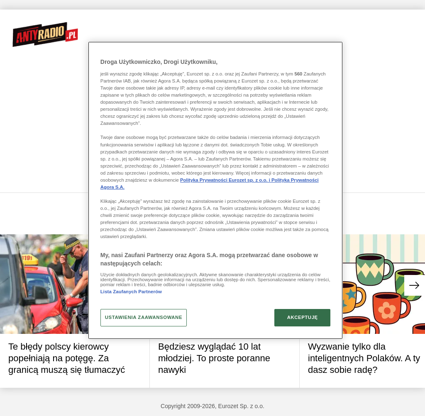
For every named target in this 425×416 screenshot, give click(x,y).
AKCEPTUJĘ (302, 317)
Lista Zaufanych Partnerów (131, 291)
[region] (215, 190)
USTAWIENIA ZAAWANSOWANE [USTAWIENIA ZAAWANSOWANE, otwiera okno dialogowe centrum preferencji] (143, 317)
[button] (414, 285)
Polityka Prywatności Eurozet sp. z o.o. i (225, 180)
